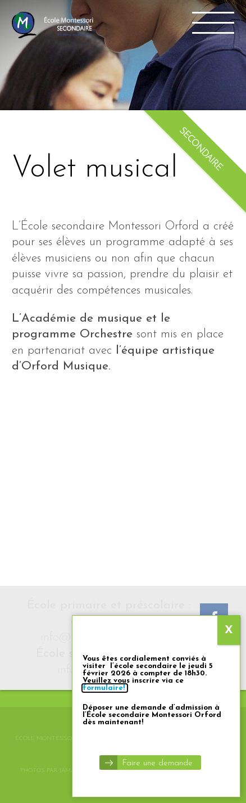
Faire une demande (157, 763)
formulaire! (105, 688)
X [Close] (229, 630)
